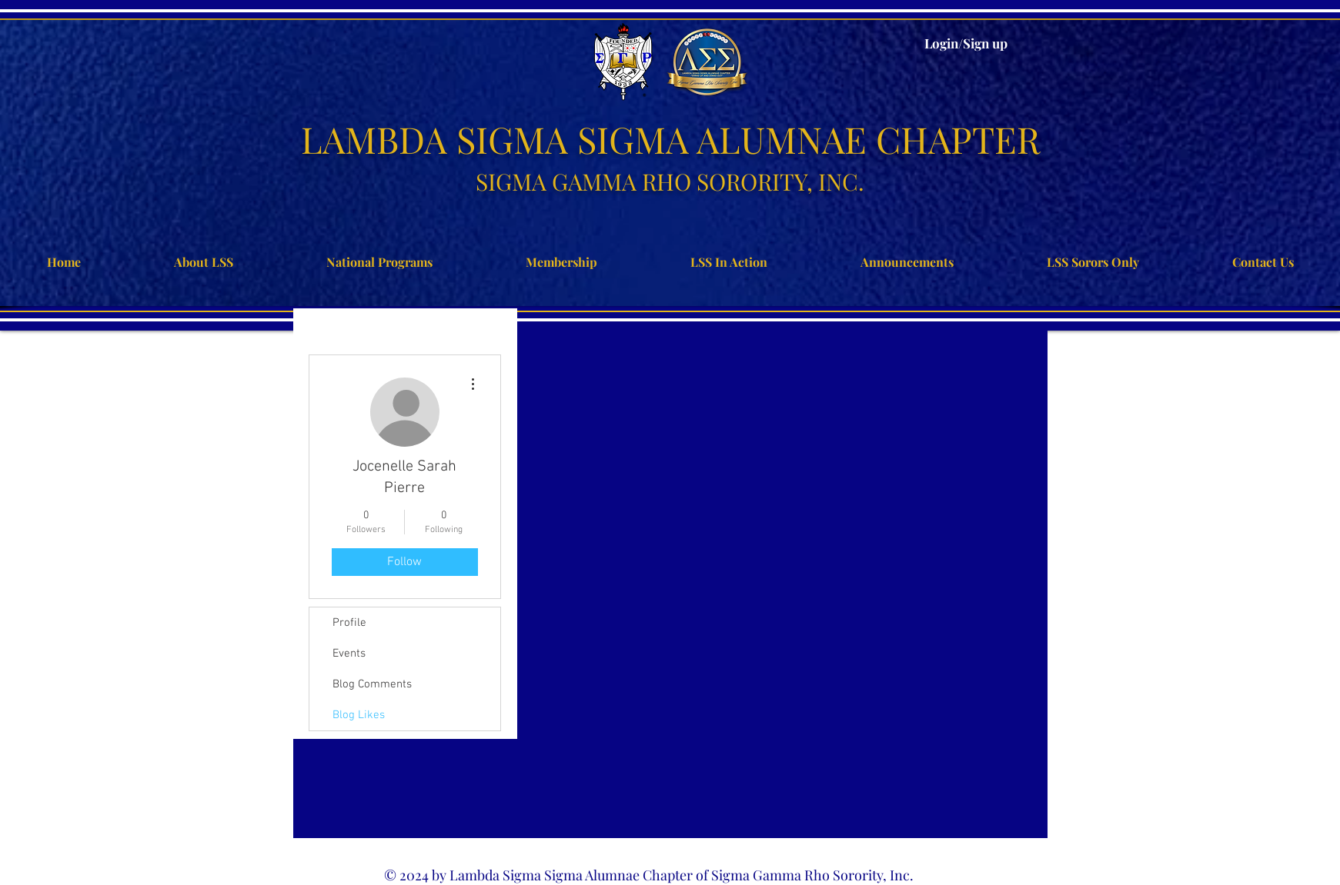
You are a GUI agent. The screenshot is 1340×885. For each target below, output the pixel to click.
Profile (349, 623)
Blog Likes (358, 715)
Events (349, 653)
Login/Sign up (966, 43)
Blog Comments (372, 684)
